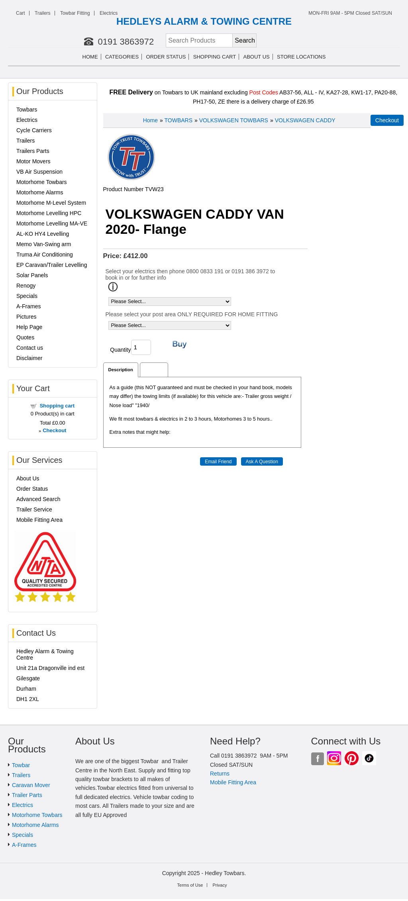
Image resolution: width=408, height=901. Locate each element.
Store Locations (301, 57)
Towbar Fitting (75, 13)
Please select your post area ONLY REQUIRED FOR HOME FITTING (192, 314)
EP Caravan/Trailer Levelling (51, 265)
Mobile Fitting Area (39, 520)
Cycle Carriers (34, 130)
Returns (220, 773)
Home (90, 57)
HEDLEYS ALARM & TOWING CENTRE (204, 21)
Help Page (29, 327)
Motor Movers (33, 161)
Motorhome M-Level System (51, 203)
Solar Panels (32, 275)
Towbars (26, 109)
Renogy (25, 285)
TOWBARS (179, 120)
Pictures (26, 316)
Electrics (109, 13)
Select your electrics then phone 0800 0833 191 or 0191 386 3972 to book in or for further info (190, 274)
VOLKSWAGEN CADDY (305, 120)
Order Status (166, 57)
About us (256, 57)
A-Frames (28, 306)
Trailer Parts (27, 795)
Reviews (154, 369)
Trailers (43, 13)
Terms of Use (190, 885)
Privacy (219, 885)
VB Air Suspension (39, 171)
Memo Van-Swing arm (43, 244)
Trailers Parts (32, 151)
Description (120, 369)
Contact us (29, 348)
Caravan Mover (31, 785)
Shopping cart (214, 57)
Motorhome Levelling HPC (48, 213)
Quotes (25, 337)
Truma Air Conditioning (44, 254)
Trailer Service (34, 509)
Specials (26, 296)
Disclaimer (29, 358)
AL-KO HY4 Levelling (42, 234)
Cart (20, 13)
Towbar (21, 765)
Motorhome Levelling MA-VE (51, 223)
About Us (27, 478)
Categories (122, 57)
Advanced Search (38, 499)
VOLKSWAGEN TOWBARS (233, 120)
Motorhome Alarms (39, 192)
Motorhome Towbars (41, 182)
